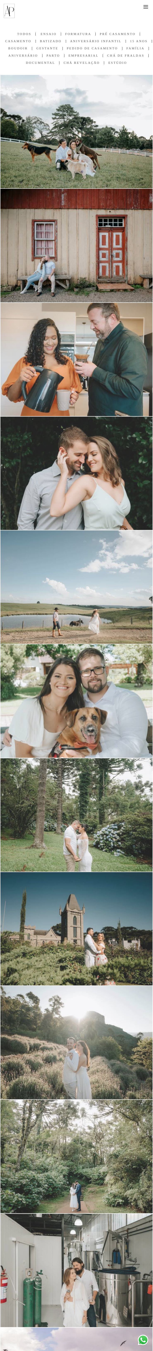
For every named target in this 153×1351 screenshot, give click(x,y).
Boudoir (18, 48)
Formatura (78, 34)
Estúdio (117, 62)
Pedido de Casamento (92, 48)
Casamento (18, 41)
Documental (40, 62)
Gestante (47, 48)
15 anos (139, 41)
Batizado (51, 41)
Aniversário (23, 55)
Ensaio (49, 34)
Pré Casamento (118, 34)
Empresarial (84, 55)
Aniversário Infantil (96, 41)
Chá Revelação (82, 62)
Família (135, 48)
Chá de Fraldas (125, 55)
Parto (53, 55)
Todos (24, 34)
